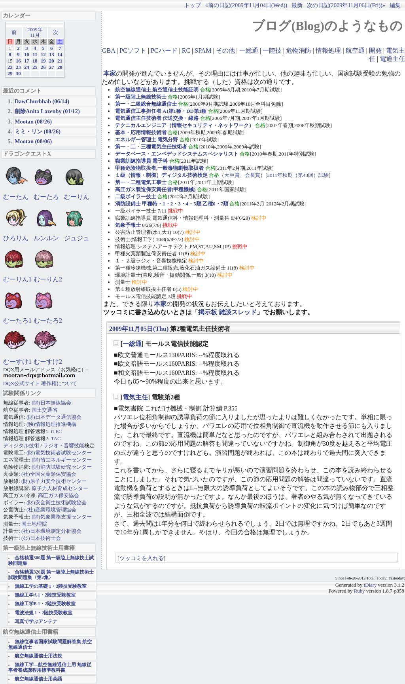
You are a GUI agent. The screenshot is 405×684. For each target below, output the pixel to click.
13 (51, 54)
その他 (225, 50)
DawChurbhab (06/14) (42, 101)
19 (43, 61)
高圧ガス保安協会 (58, 495)
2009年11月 (35, 32)
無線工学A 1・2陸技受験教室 (45, 595)
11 (34, 54)
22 (10, 67)
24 (26, 67)
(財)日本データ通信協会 (53, 417)
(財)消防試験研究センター (62, 467)
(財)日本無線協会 (51, 403)
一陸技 (272, 50)
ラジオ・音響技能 (63, 445)
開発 (375, 50)
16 (18, 61)
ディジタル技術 (21, 445)
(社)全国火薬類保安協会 (48, 474)
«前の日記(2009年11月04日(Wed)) (246, 5)
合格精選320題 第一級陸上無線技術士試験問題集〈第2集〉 (51, 575)
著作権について (59, 383)
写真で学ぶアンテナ (36, 621)
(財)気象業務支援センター (62, 517)
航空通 (355, 50)
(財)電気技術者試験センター (59, 453)
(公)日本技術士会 (41, 538)
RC (186, 50)
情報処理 (328, 50)
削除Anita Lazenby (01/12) (47, 111)
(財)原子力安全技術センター (54, 481)
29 (10, 73)
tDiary (370, 585)
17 (26, 61)
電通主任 (392, 58)
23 (18, 67)
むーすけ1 (17, 361)
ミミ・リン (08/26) (38, 131)
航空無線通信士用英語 (38, 679)
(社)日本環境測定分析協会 (51, 531)
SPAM (203, 50)
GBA (108, 50)
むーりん (76, 197)
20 (51, 61)
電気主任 (135, 397)
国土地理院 (34, 524)
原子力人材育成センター (60, 488)
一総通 (248, 50)
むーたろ (46, 197)
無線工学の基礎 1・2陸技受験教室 (51, 586)
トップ (192, 5)
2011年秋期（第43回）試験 (298, 175)
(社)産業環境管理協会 (51, 510)
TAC (56, 438)
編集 (395, 5)
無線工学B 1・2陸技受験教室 (45, 603)
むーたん (15, 197)
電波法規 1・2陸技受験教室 (44, 613)
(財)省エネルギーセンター (62, 460)
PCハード (164, 50)
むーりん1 (17, 279)
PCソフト (132, 50)
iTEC (56, 431)
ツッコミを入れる (141, 558)
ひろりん (15, 238)
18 (35, 61)
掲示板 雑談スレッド (227, 312)
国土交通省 (44, 410)
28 (59, 67)
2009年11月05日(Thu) (138, 328)
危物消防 (298, 50)
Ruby (359, 591)
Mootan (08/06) (33, 141)
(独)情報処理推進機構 (51, 424)
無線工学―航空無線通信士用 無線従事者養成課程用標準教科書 (49, 667)
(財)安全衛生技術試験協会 (56, 502)
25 (35, 67)
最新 (297, 5)
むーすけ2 (48, 361)
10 (26, 54)
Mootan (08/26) (33, 121)
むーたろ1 (17, 320)
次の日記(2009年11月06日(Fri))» (346, 5)
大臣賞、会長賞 (242, 175)
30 (18, 73)
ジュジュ (76, 238)
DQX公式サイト (22, 383)
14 (59, 54)
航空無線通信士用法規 (38, 656)
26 (43, 67)
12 (43, 54)
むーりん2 (48, 279)
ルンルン (46, 238)
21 (59, 61)
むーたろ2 (48, 320)
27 (51, 67)
